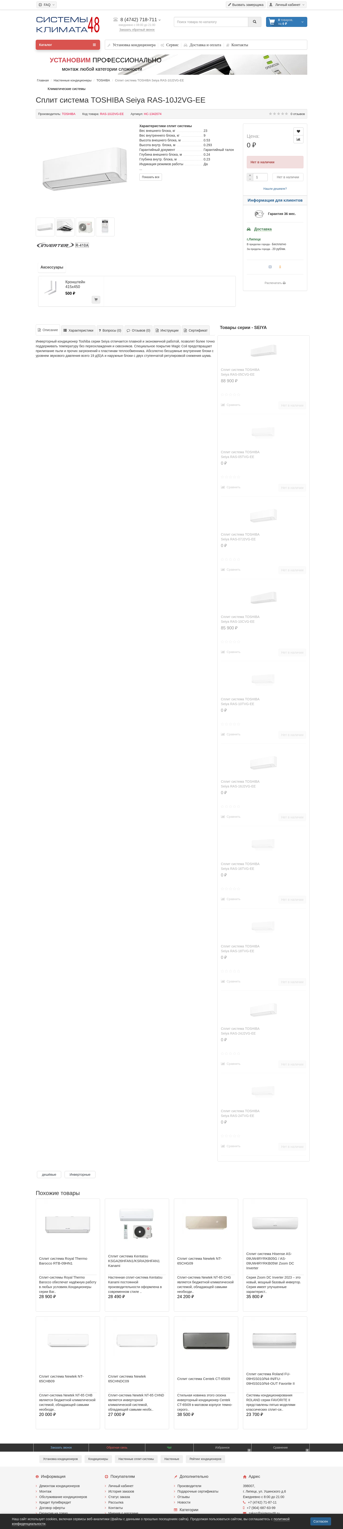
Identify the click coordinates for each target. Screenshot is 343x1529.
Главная (43, 80)
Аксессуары (51, 267)
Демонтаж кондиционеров (59, 1486)
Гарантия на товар (53, 1513)
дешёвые (49, 1174)
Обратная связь (116, 1447)
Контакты (115, 1508)
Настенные (171, 1459)
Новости (183, 1502)
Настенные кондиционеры (72, 80)
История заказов (121, 1491)
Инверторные (80, 1174)
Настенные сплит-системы (136, 1459)
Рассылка (115, 1502)
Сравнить (230, 405)
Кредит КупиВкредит (55, 1502)
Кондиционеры (98, 1459)
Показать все (150, 177)
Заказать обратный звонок (136, 29)
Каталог (67, 44)
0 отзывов (298, 114)
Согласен (320, 1521)
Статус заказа (119, 1497)
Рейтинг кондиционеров (205, 1459)
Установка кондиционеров (60, 1459)
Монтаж (45, 1491)
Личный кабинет (120, 1486)
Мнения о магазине (123, 1513)
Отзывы (183, 1497)
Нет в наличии (288, 177)
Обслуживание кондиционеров (63, 1497)
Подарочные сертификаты (197, 1491)
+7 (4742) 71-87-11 (260, 1502)
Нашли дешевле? (275, 188)
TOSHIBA (103, 80)
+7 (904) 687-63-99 (259, 1508)
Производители (189, 1486)
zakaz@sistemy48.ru (261, 1513)
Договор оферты (52, 1508)
